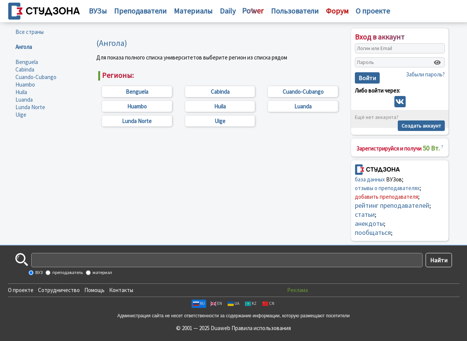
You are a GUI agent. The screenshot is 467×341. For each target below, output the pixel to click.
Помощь (94, 290)
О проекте (20, 290)
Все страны (29, 31)
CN (268, 303)
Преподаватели (140, 10)
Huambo (25, 84)
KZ (251, 303)
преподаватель (67, 272)
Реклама (297, 290)
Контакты (121, 290)
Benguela (26, 61)
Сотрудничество (59, 290)
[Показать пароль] (437, 62)
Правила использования (261, 328)
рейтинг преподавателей (392, 205)
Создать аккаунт (421, 125)
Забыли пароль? (425, 74)
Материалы (193, 10)
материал (102, 272)
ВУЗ (39, 272)
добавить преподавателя (386, 196)
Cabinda (24, 69)
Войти (367, 78)
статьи (365, 214)
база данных (370, 179)
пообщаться (373, 232)
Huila (21, 92)
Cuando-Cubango (35, 77)
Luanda (24, 99)
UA (233, 303)
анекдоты (369, 223)
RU (199, 303)
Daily (228, 10)
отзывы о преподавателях (387, 188)
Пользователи (295, 10)
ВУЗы (98, 10)
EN (216, 303)
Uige (20, 114)
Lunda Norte (30, 107)
